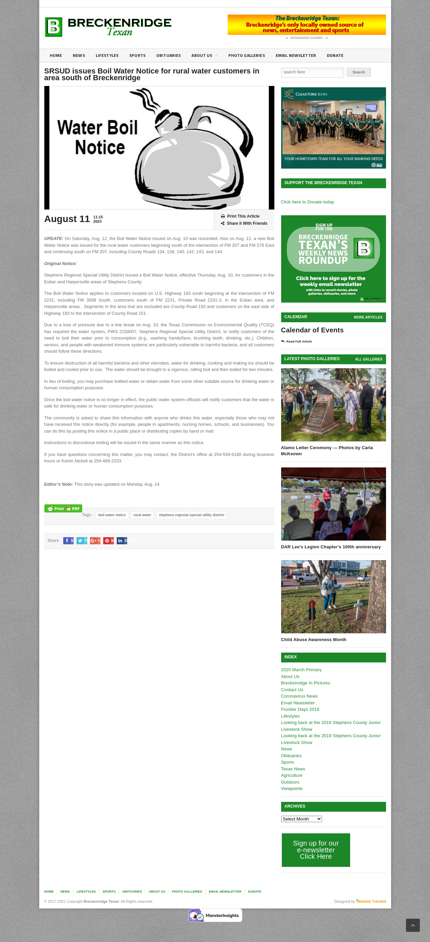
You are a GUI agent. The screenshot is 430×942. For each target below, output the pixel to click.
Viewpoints (291, 788)
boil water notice (111, 515)
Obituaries (175, 55)
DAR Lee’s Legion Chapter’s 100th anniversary (330, 546)
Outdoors (290, 782)
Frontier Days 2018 (300, 709)
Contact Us (292, 689)
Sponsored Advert (306, 38)
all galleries (369, 359)
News (80, 55)
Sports (143, 55)
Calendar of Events (311, 330)
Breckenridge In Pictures (305, 682)
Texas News (293, 768)
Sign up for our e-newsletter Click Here (315, 849)
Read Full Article (298, 341)
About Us (213, 56)
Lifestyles (110, 55)
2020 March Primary (301, 669)
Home (56, 55)
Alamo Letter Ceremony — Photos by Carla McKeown (326, 450)
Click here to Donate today (307, 201)
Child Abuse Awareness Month (313, 639)
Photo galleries (257, 55)
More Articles (368, 317)
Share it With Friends (244, 223)
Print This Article (240, 216)
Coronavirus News (299, 696)
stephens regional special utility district (190, 515)
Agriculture (291, 775)
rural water (141, 515)
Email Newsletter (310, 55)
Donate (352, 55)
